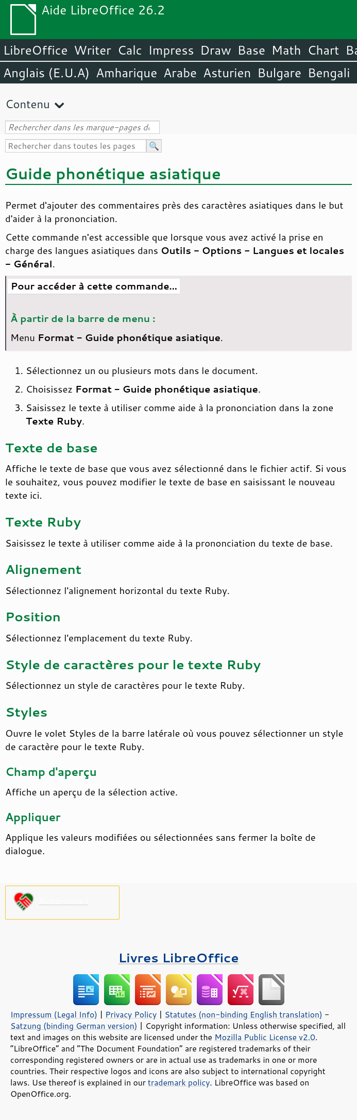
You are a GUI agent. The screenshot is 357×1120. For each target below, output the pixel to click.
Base (251, 50)
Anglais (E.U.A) (46, 72)
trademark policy (179, 1082)
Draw (215, 50)
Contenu (27, 104)
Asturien (227, 72)
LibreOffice (35, 50)
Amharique (126, 72)
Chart (323, 50)
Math (286, 50)
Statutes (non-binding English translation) (243, 1014)
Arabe (180, 72)
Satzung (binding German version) (74, 1025)
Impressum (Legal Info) (53, 1014)
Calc (129, 50)
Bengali (329, 72)
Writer (92, 50)
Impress (171, 50)
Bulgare (279, 72)
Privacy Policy (131, 1014)
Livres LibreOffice (178, 957)
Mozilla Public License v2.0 (264, 1037)
